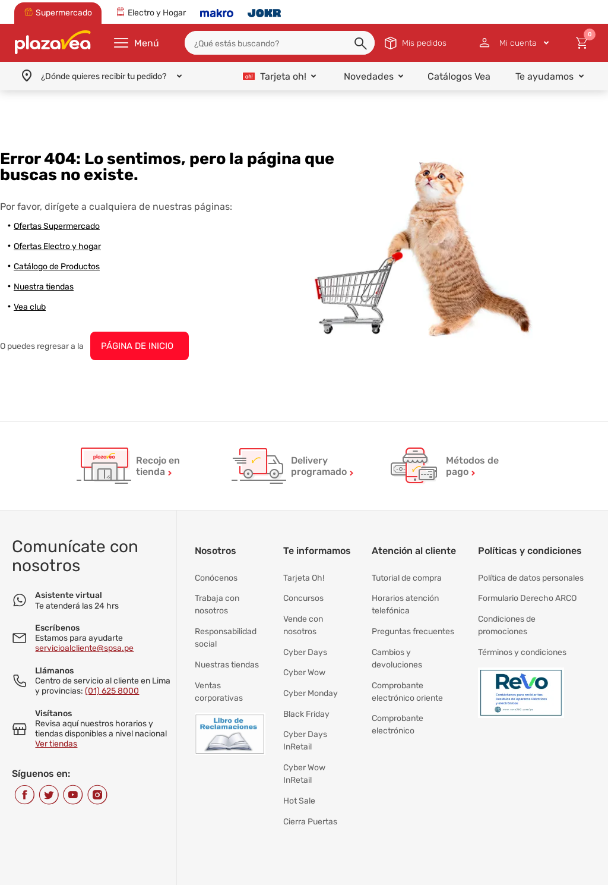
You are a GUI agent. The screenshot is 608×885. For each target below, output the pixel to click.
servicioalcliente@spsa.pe (84, 648)
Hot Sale (299, 772)
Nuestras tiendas (227, 653)
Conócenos (216, 576)
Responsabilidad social (225, 630)
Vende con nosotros (303, 618)
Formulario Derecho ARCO (527, 594)
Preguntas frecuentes (413, 624)
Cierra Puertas (310, 790)
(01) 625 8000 (112, 691)
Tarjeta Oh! (303, 576)
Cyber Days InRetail (305, 719)
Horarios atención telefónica (405, 600)
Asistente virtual (68, 595)
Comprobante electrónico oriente (407, 677)
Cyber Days (305, 642)
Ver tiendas (56, 744)
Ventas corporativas (219, 677)
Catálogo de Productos (57, 267)
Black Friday (306, 695)
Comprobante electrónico (397, 707)
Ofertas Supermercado (57, 226)
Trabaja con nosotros (217, 600)
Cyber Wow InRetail (304, 749)
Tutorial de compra (407, 576)
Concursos (303, 594)
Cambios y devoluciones (397, 648)
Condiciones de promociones (507, 618)
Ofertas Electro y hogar (57, 246)
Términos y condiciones (522, 642)
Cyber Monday (310, 677)
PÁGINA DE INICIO (137, 346)
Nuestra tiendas (44, 287)
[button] (361, 44)
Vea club (30, 307)
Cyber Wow (304, 659)
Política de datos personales (531, 576)
